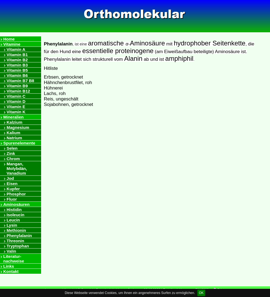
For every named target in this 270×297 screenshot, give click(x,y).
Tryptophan (18, 246)
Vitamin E (16, 106)
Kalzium (14, 122)
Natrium (14, 137)
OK (201, 293)
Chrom (13, 158)
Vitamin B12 (18, 91)
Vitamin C (16, 96)
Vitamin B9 (17, 85)
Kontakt (11, 271)
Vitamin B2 (17, 59)
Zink (11, 153)
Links (8, 266)
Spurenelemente (19, 143)
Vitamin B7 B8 (20, 80)
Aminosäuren (16, 204)
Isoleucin (15, 214)
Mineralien (13, 117)
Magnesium (18, 127)
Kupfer (13, 188)
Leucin (13, 220)
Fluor (12, 199)
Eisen (12, 183)
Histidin (14, 209)
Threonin (15, 240)
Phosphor (16, 194)
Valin (11, 251)
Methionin (16, 230)
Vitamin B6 (17, 75)
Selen (12, 148)
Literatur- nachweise (13, 258)
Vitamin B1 (17, 54)
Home (9, 39)
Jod (10, 178)
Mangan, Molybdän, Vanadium (17, 168)
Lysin (12, 225)
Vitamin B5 (17, 70)
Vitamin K (16, 111)
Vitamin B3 (17, 65)
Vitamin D (16, 101)
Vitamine (11, 44)
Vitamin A (16, 49)
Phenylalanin (19, 235)
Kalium (13, 132)
